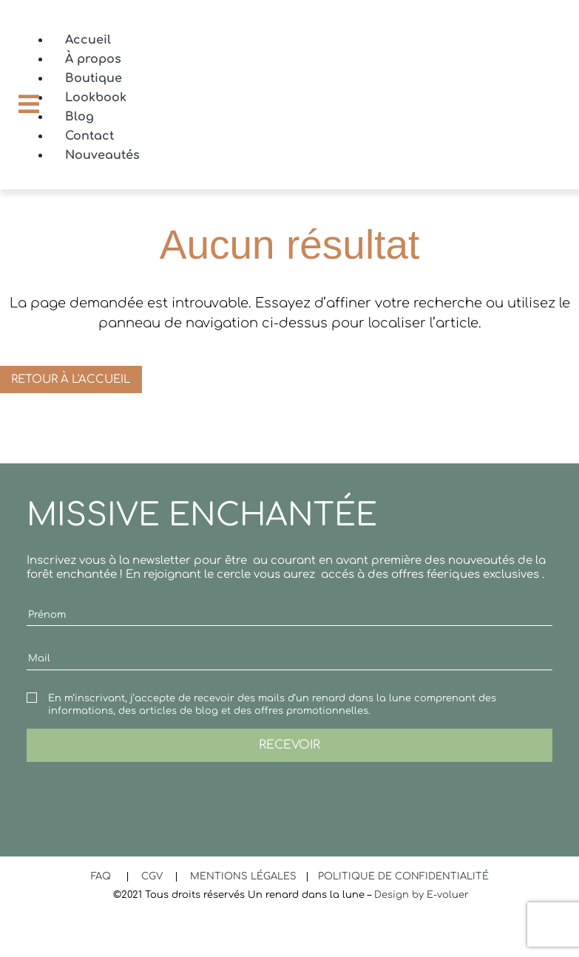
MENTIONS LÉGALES (244, 876)
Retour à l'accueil (71, 379)
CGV (153, 876)
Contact (89, 136)
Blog (79, 116)
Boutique (93, 78)
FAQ (102, 876)
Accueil (88, 40)
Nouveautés (102, 155)
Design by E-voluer (421, 895)
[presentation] (139, 791)
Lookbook (95, 97)
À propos (93, 59)
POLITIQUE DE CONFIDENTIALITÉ (403, 876)
